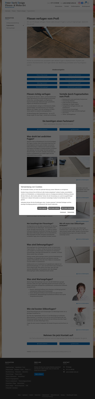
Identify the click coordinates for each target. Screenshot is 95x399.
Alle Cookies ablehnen (54, 135)
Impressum (63, 139)
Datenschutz (71, 139)
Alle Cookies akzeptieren (67, 135)
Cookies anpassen (42, 135)
